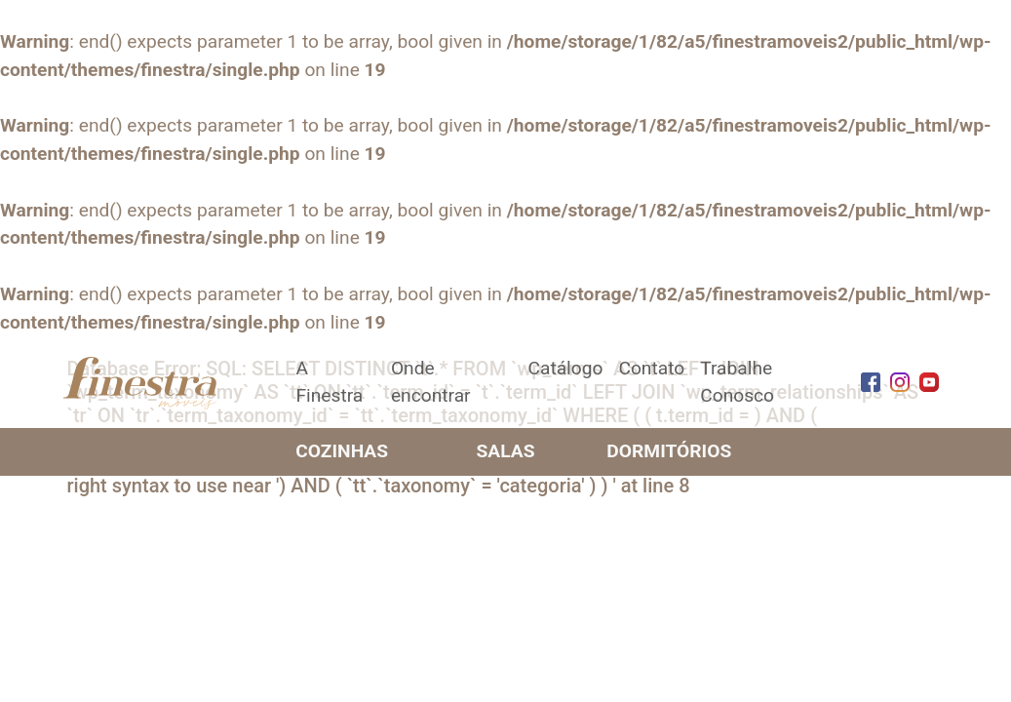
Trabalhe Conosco (737, 382)
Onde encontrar (431, 382)
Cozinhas (341, 451)
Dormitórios (668, 451)
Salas (506, 451)
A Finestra (330, 382)
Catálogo (565, 368)
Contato (651, 368)
